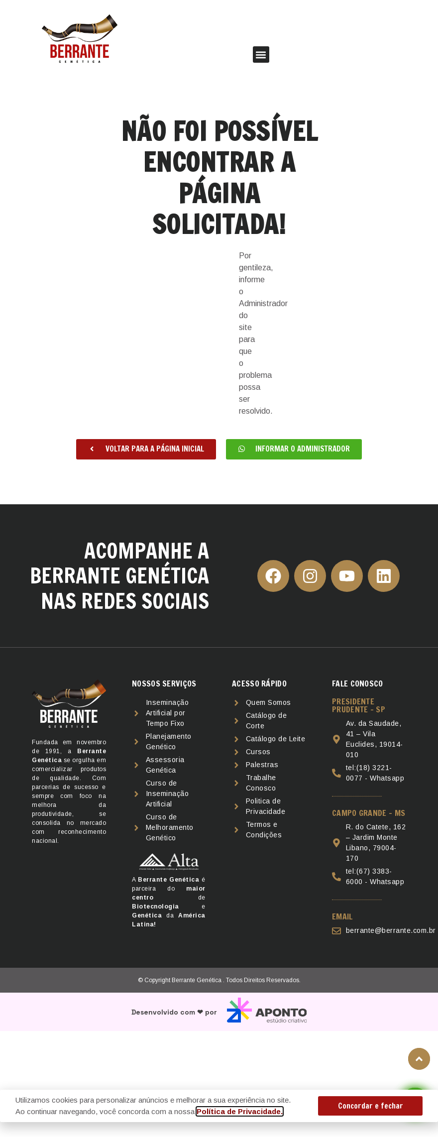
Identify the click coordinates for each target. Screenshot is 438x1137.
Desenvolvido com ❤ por (174, 1012)
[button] (261, 54)
